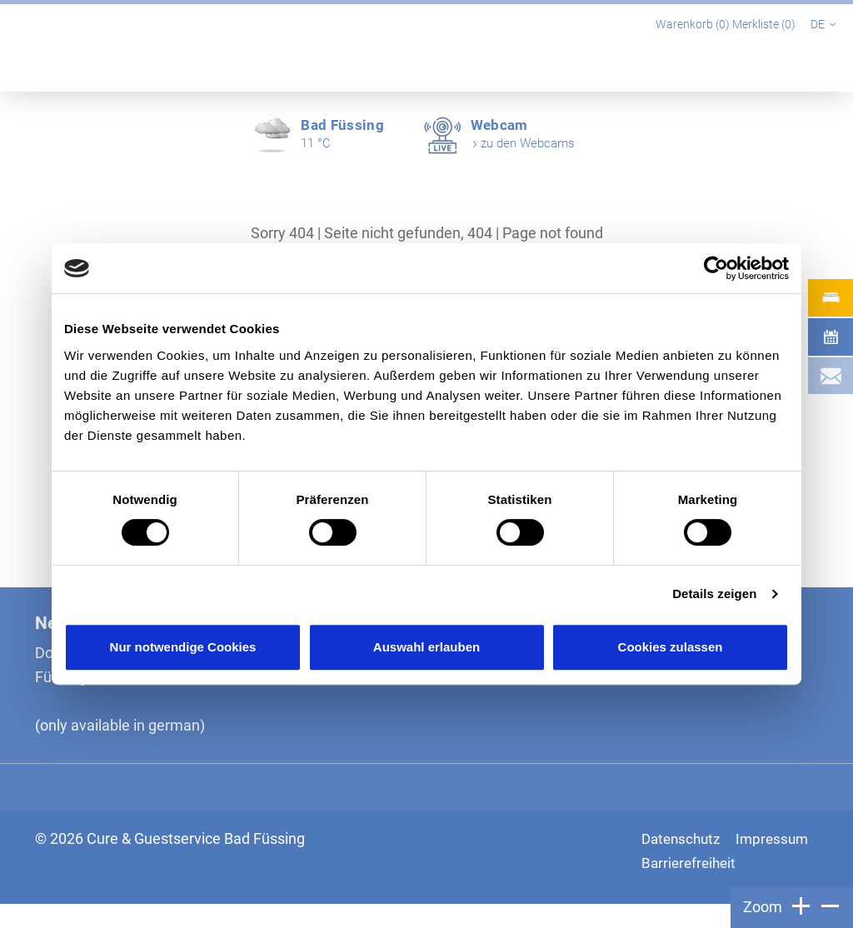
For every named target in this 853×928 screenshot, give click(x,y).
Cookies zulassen (670, 647)
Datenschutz (683, 838)
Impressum (679, 862)
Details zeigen (714, 593)
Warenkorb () (694, 24)
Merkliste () (765, 24)
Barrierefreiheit (691, 887)
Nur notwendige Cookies (183, 647)
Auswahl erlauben (426, 647)
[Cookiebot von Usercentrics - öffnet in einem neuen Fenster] (716, 268)
